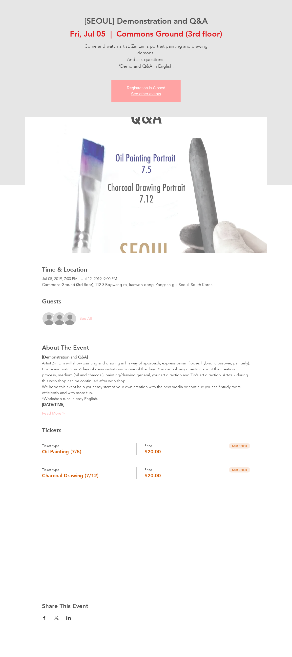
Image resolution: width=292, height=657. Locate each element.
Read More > (53, 413)
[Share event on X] (56, 618)
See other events (146, 94)
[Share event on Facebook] (44, 618)
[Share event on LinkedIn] (68, 618)
